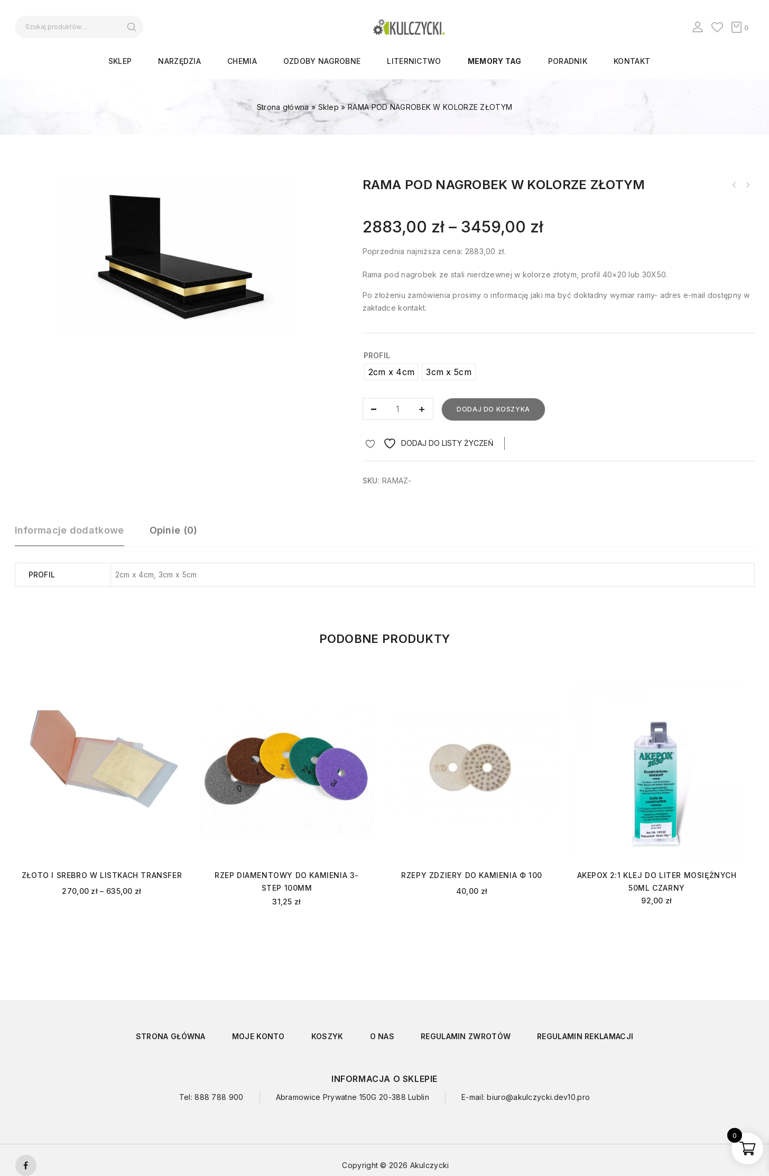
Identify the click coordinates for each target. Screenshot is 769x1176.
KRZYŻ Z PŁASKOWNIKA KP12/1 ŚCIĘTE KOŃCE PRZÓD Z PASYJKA (734, 185)
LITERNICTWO (414, 61)
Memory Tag (495, 61)
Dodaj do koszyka (493, 409)
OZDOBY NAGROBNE (322, 61)
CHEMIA (242, 61)
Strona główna (283, 106)
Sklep (120, 61)
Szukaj (132, 27)
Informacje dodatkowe (69, 530)
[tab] (75, 535)
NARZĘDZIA (179, 61)
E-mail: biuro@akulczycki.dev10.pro (525, 1097)
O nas (382, 1036)
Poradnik (567, 61)
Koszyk (327, 1036)
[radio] (392, 372)
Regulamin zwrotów (466, 1036)
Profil (377, 355)
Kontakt (632, 61)
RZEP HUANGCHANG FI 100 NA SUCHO (748, 185)
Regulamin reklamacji (585, 1036)
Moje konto (258, 1036)
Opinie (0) (174, 530)
